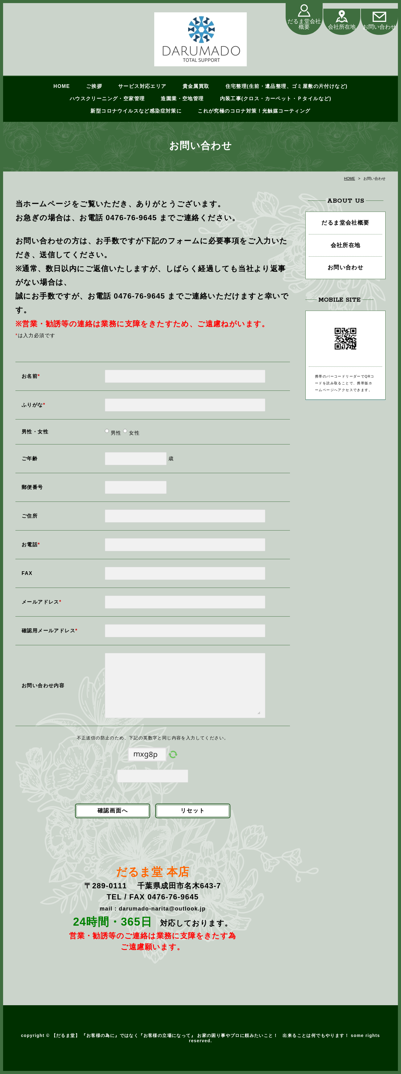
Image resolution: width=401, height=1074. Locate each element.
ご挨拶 (94, 86)
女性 (133, 433)
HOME (61, 86)
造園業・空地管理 (182, 98)
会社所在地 (342, 27)
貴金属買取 (196, 86)
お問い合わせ (379, 27)
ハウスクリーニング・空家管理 (107, 98)
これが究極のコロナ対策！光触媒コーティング (254, 111)
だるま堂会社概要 (304, 25)
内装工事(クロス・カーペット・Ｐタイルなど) (275, 98)
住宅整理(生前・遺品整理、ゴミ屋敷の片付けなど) (286, 86)
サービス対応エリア (142, 86)
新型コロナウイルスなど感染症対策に (136, 111)
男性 (115, 433)
